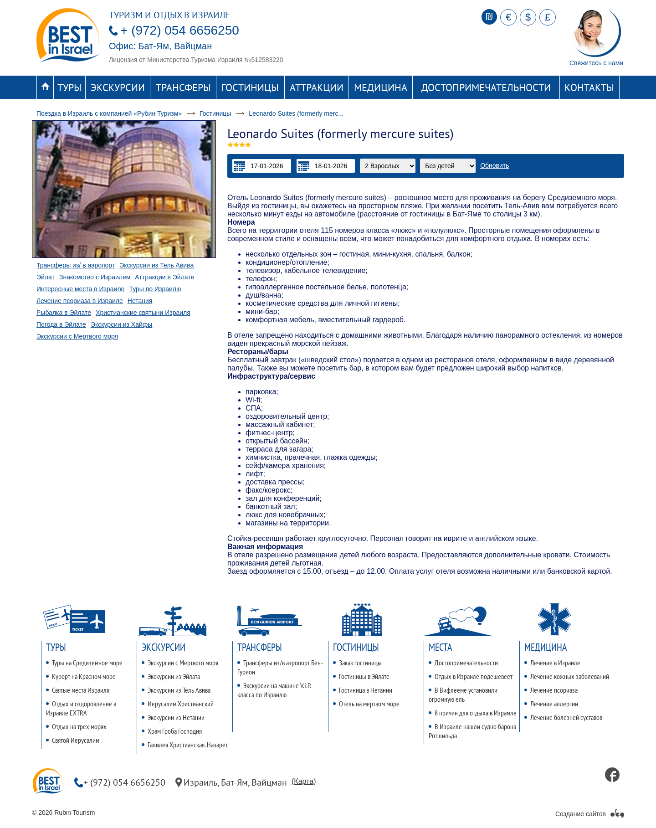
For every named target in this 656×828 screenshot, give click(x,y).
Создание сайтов (580, 814)
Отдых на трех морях (76, 726)
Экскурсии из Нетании (173, 717)
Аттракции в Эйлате (164, 277)
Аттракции (316, 87)
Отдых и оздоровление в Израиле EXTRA (81, 708)
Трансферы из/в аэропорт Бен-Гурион (280, 667)
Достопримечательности (486, 87)
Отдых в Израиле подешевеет (470, 676)
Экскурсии (118, 87)
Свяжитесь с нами (596, 63)
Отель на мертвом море (366, 703)
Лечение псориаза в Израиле (79, 300)
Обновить (494, 165)
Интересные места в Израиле (80, 289)
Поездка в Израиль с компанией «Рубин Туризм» (109, 113)
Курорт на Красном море (81, 676)
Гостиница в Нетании (362, 689)
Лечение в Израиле (552, 662)
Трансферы (183, 87)
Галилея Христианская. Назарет (185, 744)
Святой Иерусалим (72, 740)
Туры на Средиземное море (84, 662)
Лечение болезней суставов (563, 717)
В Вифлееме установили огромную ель (463, 694)
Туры (69, 87)
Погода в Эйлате (61, 324)
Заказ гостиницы (357, 662)
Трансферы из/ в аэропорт (75, 265)
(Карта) (304, 781)
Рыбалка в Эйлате (63, 312)
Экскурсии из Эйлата (171, 676)
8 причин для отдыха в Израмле (473, 712)
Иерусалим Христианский (178, 703)
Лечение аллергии (551, 703)
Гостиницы (250, 87)
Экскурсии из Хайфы (121, 324)
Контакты (589, 87)
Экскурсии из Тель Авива (156, 265)
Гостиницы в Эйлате (361, 676)
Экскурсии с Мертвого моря (77, 336)
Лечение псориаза (551, 689)
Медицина (380, 87)
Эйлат (45, 277)
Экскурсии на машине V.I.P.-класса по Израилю (275, 690)
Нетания (140, 300)
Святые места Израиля (77, 689)
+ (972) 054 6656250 (179, 30)
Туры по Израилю (155, 289)
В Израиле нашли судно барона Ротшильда (472, 731)
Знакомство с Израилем (94, 277)
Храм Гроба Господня (172, 730)
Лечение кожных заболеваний (566, 676)
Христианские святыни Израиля (143, 312)
